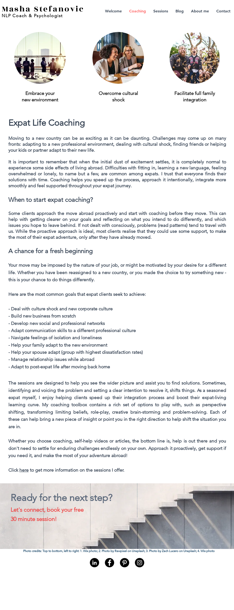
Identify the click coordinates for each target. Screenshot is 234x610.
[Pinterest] (124, 562)
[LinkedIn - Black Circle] (94, 562)
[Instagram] (139, 562)
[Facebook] (109, 562)
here (24, 470)
